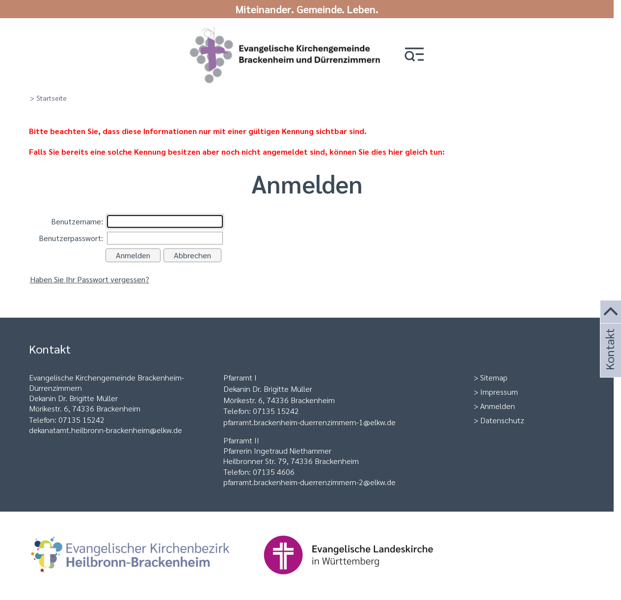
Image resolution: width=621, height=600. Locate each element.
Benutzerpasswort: (71, 238)
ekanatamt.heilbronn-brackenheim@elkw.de (107, 430)
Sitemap (494, 377)
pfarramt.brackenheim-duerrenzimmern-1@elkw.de (309, 422)
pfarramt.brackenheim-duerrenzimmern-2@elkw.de (309, 482)
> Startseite (48, 97)
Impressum (499, 391)
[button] (414, 55)
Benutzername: (77, 221)
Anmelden (497, 406)
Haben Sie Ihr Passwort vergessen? (89, 279)
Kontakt (609, 362)
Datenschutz (502, 420)
